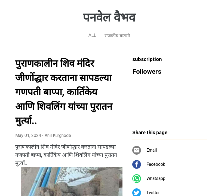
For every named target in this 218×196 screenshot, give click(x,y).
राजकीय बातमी (117, 35)
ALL (92, 35)
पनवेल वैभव (109, 17)
